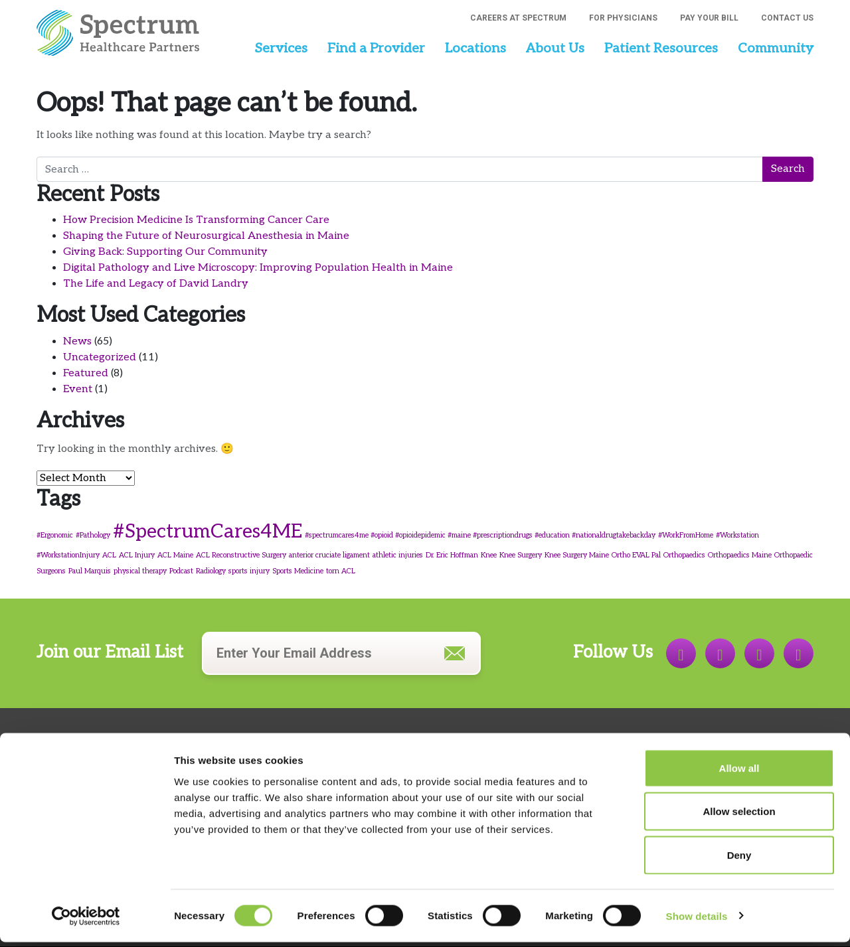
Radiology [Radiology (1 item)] (211, 571)
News (77, 341)
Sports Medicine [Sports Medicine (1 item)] (297, 571)
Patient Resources (661, 48)
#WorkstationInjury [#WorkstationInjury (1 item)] (68, 555)
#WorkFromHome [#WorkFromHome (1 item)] (685, 535)
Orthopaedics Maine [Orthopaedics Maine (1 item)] (740, 555)
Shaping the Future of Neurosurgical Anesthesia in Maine (206, 236)
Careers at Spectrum (518, 18)
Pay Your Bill (709, 18)
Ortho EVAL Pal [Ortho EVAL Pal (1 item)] (636, 555)
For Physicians (623, 18)
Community (775, 48)
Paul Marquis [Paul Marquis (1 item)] (89, 571)
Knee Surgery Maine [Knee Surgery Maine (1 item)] (577, 555)
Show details (697, 920)
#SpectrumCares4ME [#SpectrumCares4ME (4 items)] (207, 532)
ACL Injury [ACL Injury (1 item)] (137, 555)
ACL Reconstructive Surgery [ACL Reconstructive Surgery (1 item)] (241, 555)
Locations (475, 48)
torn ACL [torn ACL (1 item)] (340, 571)
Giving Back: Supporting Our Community (165, 252)
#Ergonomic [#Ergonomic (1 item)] (55, 535)
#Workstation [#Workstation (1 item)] (737, 535)
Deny (739, 859)
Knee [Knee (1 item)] (489, 555)
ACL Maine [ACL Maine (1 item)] (175, 555)
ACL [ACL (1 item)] (109, 555)
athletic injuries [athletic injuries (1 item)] (398, 555)
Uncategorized (99, 357)
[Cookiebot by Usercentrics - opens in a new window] (86, 921)
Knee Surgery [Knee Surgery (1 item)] (520, 555)
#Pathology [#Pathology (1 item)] (93, 535)
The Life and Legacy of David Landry (155, 283)
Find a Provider (376, 48)
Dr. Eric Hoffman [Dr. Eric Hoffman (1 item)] (452, 555)
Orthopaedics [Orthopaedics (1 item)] (684, 555)
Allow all (739, 772)
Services (280, 48)
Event (77, 389)
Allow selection (739, 816)
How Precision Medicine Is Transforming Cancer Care (196, 220)
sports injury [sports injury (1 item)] (249, 571)
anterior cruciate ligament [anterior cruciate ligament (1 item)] (329, 555)
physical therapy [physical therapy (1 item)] (140, 571)
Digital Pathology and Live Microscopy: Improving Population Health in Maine (258, 267)
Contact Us (787, 18)
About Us (555, 48)
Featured (85, 373)
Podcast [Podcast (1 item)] (181, 571)
